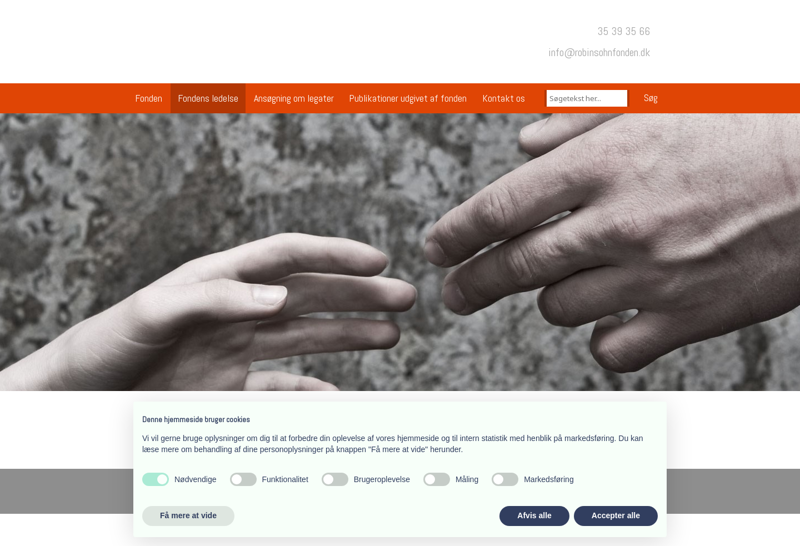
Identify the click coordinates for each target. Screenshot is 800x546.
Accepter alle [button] (616, 515)
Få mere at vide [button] (188, 515)
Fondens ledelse (208, 98)
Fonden (148, 98)
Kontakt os (503, 98)
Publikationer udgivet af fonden (408, 98)
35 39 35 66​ (623, 31)
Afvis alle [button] (534, 515)
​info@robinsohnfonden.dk (599, 52)
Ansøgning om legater (294, 98)
